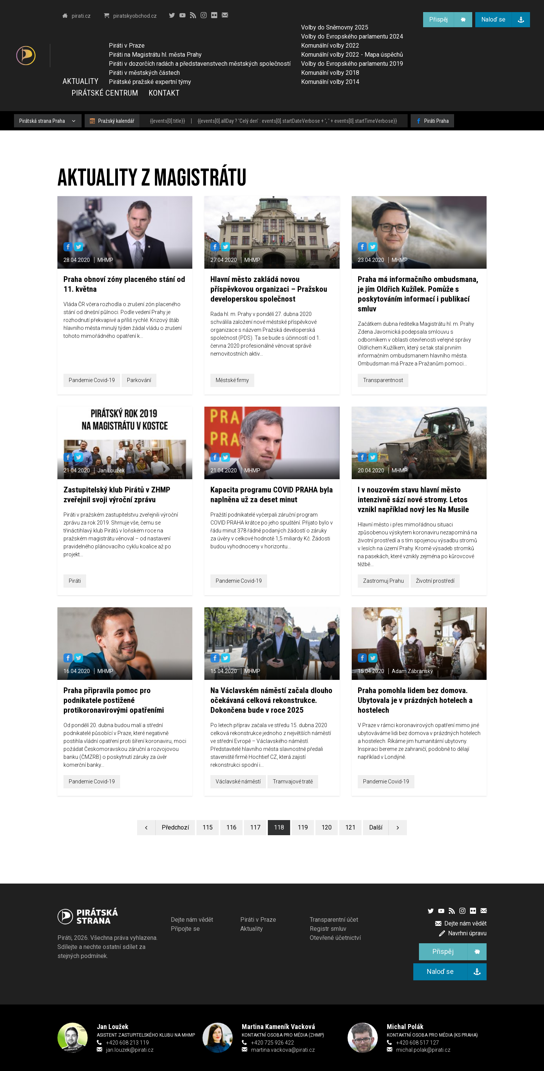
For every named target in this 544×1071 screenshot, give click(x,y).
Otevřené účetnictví (335, 937)
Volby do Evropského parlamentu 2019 (352, 63)
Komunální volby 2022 (330, 45)
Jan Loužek (112, 1027)
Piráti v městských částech (144, 72)
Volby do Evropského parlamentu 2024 (352, 36)
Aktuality (80, 81)
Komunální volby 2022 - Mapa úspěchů (352, 54)
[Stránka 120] (326, 827)
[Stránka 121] (350, 827)
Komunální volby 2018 (330, 72)
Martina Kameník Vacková (278, 1027)
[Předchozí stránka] (166, 827)
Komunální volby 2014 (330, 81)
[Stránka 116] (231, 827)
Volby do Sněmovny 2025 (334, 27)
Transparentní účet (334, 919)
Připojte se (185, 928)
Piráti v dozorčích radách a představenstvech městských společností (200, 63)
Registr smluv (328, 928)
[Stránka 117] (255, 827)
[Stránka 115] (207, 827)
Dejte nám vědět (192, 919)
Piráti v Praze (127, 45)
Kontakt (163, 93)
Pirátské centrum (104, 93)
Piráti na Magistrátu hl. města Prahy (155, 54)
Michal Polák (405, 1027)
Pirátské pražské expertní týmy (150, 81)
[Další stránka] (385, 827)
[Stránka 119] (303, 827)
